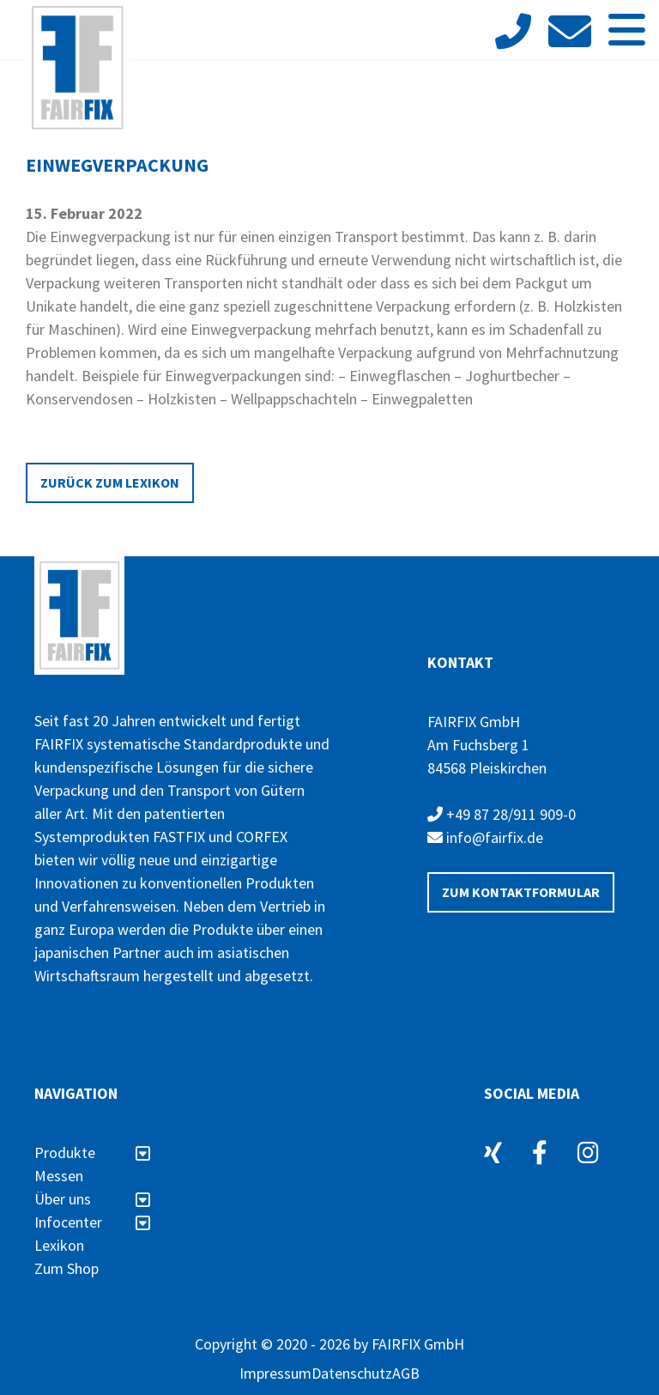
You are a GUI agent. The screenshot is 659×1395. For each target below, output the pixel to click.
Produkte (92, 1152)
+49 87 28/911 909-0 (501, 814)
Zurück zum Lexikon (109, 482)
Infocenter (92, 1222)
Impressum (275, 1373)
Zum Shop (66, 1268)
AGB (406, 1373)
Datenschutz (351, 1373)
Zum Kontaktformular (521, 892)
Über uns (92, 1199)
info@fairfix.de (485, 837)
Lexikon (59, 1245)
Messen (58, 1176)
